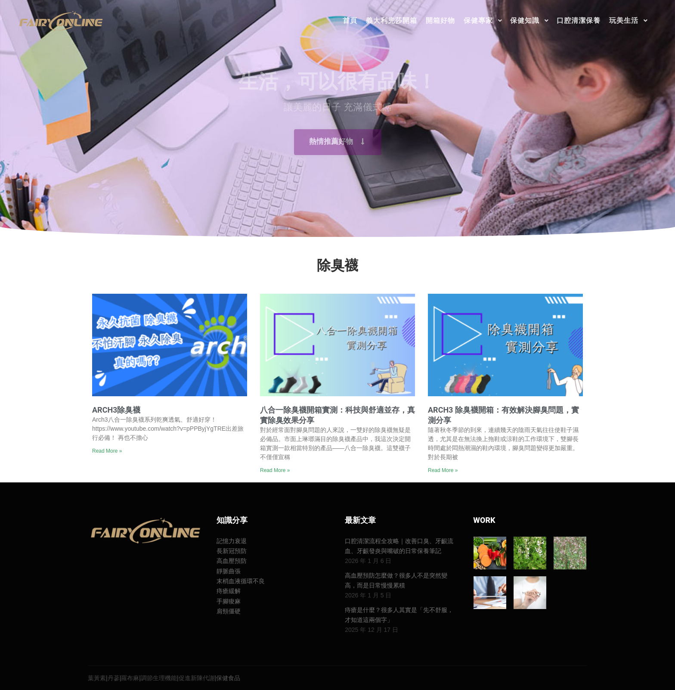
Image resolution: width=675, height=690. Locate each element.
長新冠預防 (232, 550)
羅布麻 (130, 677)
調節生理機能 (159, 677)
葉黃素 (97, 677)
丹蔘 (114, 677)
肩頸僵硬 (229, 611)
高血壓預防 (232, 560)
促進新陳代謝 (197, 677)
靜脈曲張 (229, 571)
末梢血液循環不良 (241, 581)
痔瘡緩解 (229, 590)
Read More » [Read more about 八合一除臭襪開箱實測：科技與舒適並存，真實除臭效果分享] (275, 470)
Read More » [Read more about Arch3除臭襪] (107, 451)
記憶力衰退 (232, 541)
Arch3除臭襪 (116, 409)
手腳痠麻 (229, 601)
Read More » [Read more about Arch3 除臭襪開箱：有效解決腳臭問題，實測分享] (443, 470)
